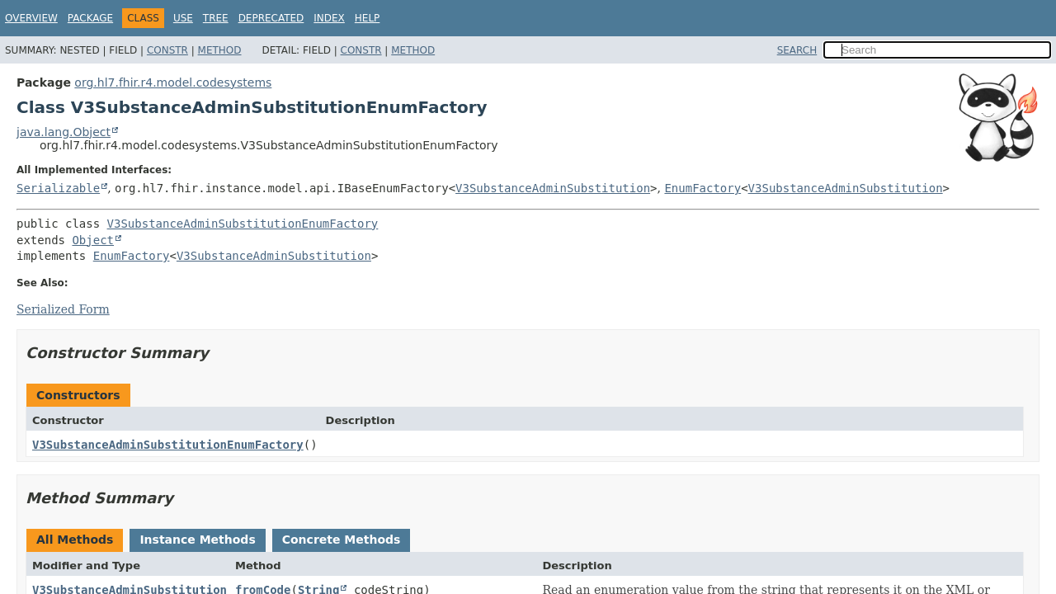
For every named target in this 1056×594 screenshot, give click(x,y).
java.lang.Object (63, 132)
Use (183, 18)
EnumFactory (702, 188)
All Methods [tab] (74, 539)
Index (329, 18)
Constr (167, 50)
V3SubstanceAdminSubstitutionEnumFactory (243, 223)
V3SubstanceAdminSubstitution (552, 188)
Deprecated (271, 18)
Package (90, 18)
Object (93, 240)
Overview (31, 18)
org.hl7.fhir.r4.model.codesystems (172, 82)
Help (367, 18)
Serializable (58, 188)
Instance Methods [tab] (197, 539)
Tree (216, 18)
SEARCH (797, 50)
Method (220, 50)
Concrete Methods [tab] (341, 539)
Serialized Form (63, 309)
